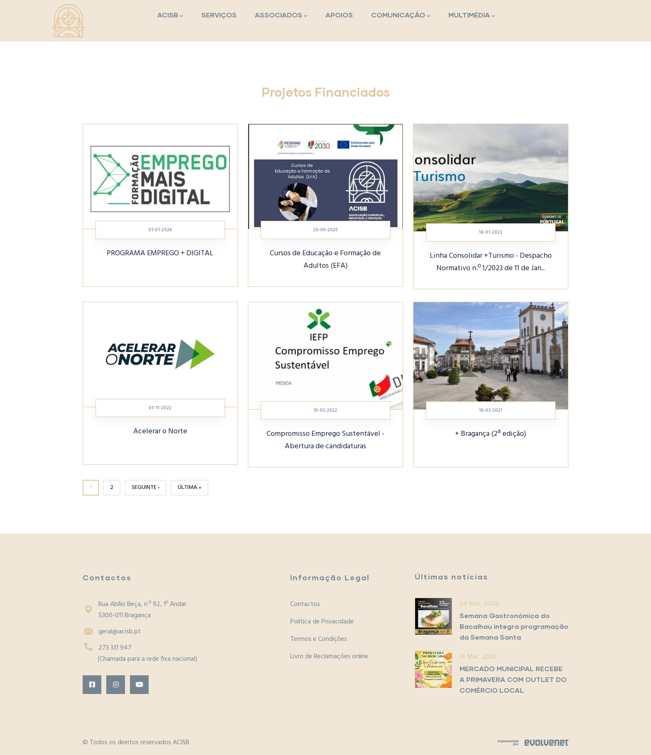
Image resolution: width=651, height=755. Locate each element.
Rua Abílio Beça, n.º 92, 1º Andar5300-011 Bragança (134, 610)
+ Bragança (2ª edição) (490, 434)
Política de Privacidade (322, 621)
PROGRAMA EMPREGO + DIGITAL (160, 253)
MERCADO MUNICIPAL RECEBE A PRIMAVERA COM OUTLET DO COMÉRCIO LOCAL (513, 679)
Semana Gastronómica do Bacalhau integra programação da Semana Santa (514, 626)
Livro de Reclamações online (329, 656)
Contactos (305, 604)
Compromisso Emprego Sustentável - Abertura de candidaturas (325, 440)
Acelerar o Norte (160, 431)
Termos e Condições (318, 639)
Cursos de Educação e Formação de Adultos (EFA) (325, 259)
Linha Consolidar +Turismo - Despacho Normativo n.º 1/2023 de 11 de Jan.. (491, 262)
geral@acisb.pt (112, 631)
